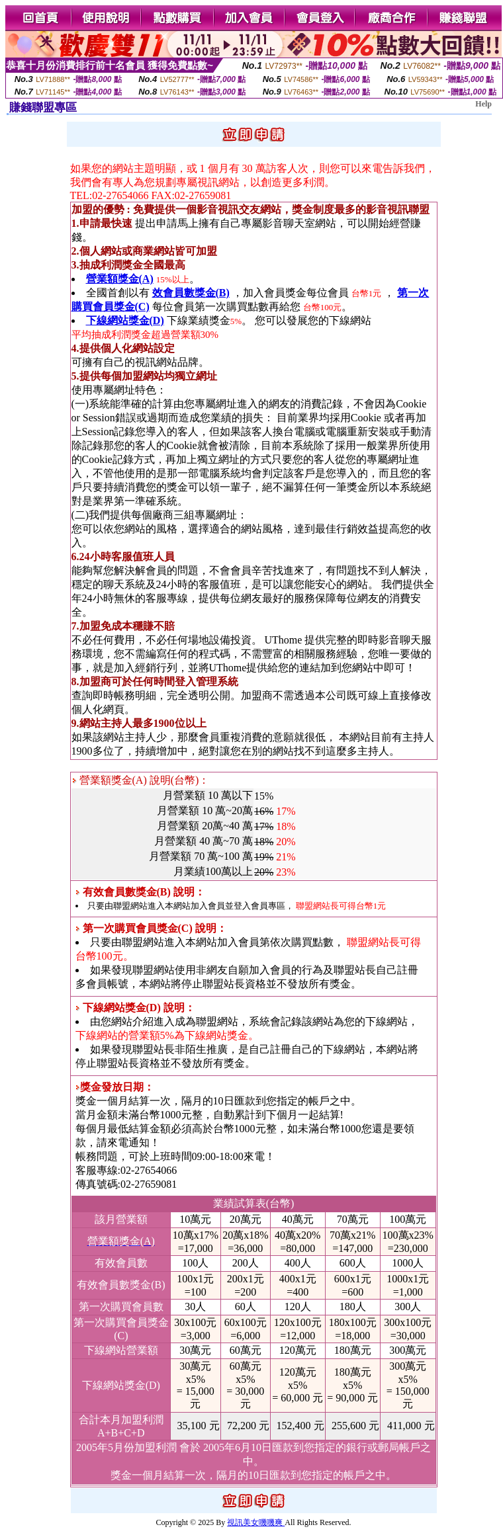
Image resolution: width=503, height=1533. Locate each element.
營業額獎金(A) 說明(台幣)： (141, 780)
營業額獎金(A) (120, 278)
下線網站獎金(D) (125, 320)
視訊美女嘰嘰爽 (256, 1522)
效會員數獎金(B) (191, 292)
